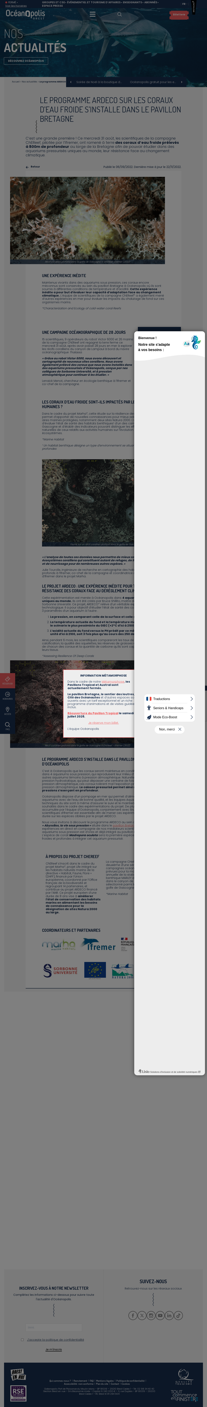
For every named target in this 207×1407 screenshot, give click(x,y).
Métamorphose (113, 682)
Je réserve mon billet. (103, 723)
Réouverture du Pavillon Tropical (93, 713)
